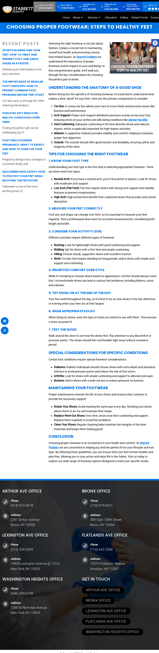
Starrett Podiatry (86, 57)
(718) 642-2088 (101, 549)
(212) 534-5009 (22, 549)
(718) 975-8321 (101, 505)
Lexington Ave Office (106, 611)
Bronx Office (98, 600)
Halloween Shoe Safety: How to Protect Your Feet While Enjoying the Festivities (23, 176)
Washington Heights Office (112, 632)
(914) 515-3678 (22, 505)
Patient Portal (139, 17)
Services (93, 17)
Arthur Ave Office (103, 590)
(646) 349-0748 (22, 593)
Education (111, 17)
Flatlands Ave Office (106, 621)
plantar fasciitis (137, 119)
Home (66, 17)
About (76, 17)
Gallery (124, 17)
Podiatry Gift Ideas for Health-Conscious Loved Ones (21, 117)
